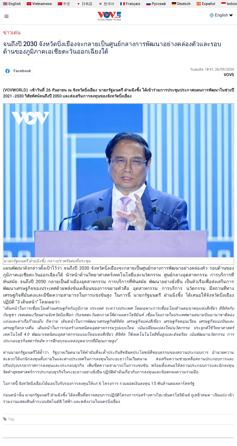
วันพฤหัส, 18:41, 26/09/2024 (212, 69)
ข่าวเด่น (11, 33)
